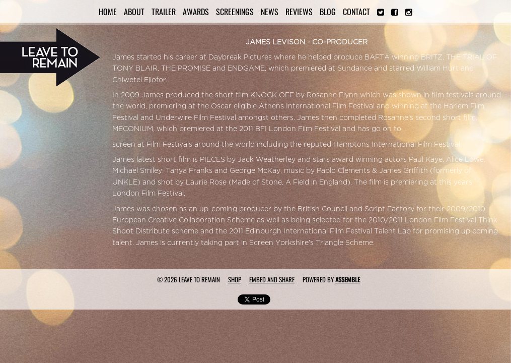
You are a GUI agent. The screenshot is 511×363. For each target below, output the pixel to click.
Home (108, 12)
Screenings (235, 12)
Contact (356, 12)
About (134, 12)
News (269, 12)
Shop (234, 279)
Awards (196, 12)
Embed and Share (272, 279)
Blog (328, 12)
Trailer (164, 12)
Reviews (299, 12)
